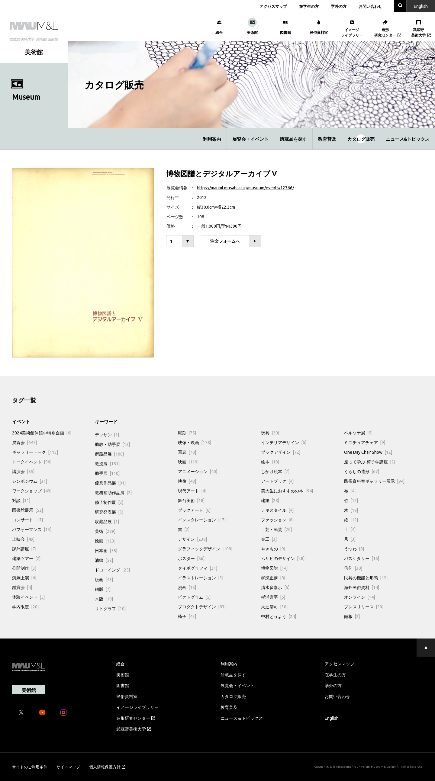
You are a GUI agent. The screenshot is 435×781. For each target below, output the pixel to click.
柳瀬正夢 (273, 578)
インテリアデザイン (283, 442)
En (421, 6)
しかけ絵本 (275, 471)
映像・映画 (194, 442)
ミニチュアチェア (364, 442)
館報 (352, 616)
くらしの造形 (361, 471)
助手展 (107, 473)
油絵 (104, 560)
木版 (104, 599)
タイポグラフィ (197, 568)
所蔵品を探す (293, 139)
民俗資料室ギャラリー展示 (374, 481)
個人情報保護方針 (107, 767)
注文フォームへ (233, 241)
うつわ (354, 549)
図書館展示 (27, 510)
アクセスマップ (273, 6)
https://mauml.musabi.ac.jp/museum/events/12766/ (245, 187)
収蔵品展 (107, 521)
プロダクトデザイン (202, 606)
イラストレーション (200, 578)
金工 (269, 539)
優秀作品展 (110, 483)
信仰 (353, 568)
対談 (21, 500)
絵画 (105, 541)
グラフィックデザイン (205, 549)
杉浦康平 (273, 597)
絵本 (270, 462)
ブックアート (194, 510)
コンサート (27, 520)
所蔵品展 (109, 454)
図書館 (122, 685)
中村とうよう (278, 616)
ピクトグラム (194, 597)
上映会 (23, 539)
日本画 (106, 550)
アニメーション (197, 471)
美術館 (122, 674)
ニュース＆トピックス (242, 718)
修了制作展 (109, 502)
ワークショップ (31, 491)
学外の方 (338, 6)
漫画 (187, 587)
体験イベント (28, 597)
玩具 (270, 433)
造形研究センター (135, 718)
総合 (120, 664)
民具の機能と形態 (366, 578)
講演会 (23, 471)
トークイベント (31, 462)
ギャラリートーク (35, 452)
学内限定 (25, 606)
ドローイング (112, 570)
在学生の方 (309, 6)
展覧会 (24, 442)
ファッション (277, 520)
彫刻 (187, 433)
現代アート (192, 491)
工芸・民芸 (276, 529)
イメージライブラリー (137, 707)
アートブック (277, 481)
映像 (187, 481)
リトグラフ (110, 608)
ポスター (191, 558)
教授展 (107, 463)
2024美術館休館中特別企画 (41, 433)
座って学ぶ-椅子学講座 (369, 462)
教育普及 (327, 139)
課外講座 (24, 549)
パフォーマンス (31, 529)
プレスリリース (363, 606)
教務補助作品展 (113, 492)
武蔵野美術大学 (133, 729)
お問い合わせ (370, 6)
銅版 (103, 589)
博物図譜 (274, 568)
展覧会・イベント (250, 139)
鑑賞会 (22, 587)
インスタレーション (202, 520)
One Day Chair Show (368, 452)
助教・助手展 (112, 444)
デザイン (192, 539)
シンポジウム (29, 481)
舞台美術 (191, 500)
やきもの (273, 549)
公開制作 (24, 568)
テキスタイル (277, 510)
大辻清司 (274, 606)
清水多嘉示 (275, 587)
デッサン (107, 434)
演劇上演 (24, 578)
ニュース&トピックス (408, 139)
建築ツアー (26, 558)
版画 (104, 579)
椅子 (187, 616)
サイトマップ (68, 767)
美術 (105, 531)
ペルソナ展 (358, 433)
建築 (270, 500)
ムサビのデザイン (282, 558)
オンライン (359, 597)
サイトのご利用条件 (29, 767)
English (332, 718)
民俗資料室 (126, 696)
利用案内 (212, 139)
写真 (187, 452)
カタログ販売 (361, 139)
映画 (188, 462)
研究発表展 (109, 512)
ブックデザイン (280, 452)
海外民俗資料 (361, 587)
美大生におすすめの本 (287, 491)
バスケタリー (361, 558)
